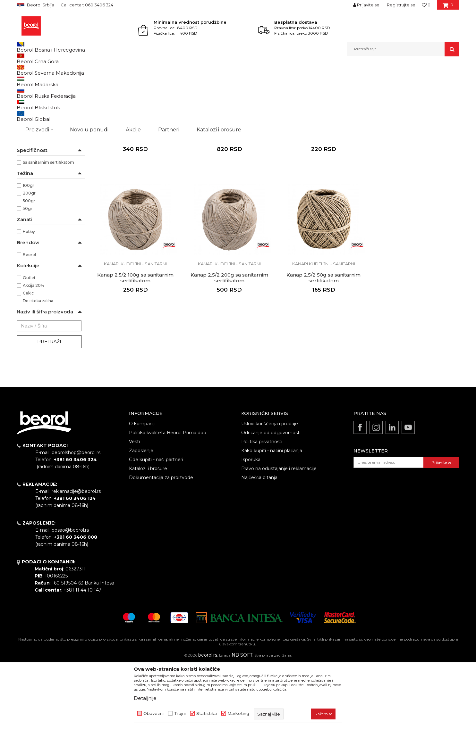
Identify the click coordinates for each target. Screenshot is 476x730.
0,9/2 (28, 197)
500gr (29, 266)
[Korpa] (448, 7)
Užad (24, 111)
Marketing (238, 713)
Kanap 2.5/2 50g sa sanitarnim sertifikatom (228, 342)
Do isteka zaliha (38, 366)
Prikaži (390, 80)
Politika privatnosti (261, 507)
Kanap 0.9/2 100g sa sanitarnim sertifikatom (322, 203)
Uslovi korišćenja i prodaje (269, 490)
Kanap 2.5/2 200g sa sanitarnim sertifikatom (135, 342)
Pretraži (49, 408)
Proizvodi (42, 70)
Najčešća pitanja (259, 543)
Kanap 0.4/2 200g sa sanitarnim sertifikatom (135, 203)
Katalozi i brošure (148, 534)
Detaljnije (145, 698)
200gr (29, 259)
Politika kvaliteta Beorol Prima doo (167, 499)
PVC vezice (32, 119)
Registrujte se (401, 4)
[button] (403, 49)
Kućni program (69, 70)
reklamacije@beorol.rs (76, 557)
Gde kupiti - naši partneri (156, 525)
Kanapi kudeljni (34, 96)
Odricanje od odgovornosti (271, 499)
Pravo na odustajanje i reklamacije (279, 534)
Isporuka (250, 525)
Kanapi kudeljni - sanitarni (44, 103)
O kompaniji (142, 490)
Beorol (23, 70)
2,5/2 (27, 205)
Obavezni (153, 713)
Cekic (28, 359)
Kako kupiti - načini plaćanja (271, 516)
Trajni (180, 713)
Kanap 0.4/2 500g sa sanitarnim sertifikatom (229, 203)
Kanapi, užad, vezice (107, 70)
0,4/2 (28, 189)
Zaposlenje (141, 516)
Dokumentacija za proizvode (161, 543)
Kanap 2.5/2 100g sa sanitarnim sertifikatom (416, 203)
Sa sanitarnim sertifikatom (48, 228)
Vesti (134, 507)
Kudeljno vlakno (38, 166)
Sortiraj (297, 80)
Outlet (29, 343)
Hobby (29, 297)
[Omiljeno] (426, 4)
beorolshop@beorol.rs (76, 518)
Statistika (206, 713)
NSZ (31, 143)
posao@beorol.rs (70, 596)
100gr (28, 251)
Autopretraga (268, 80)
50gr (27, 274)
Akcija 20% (33, 351)
